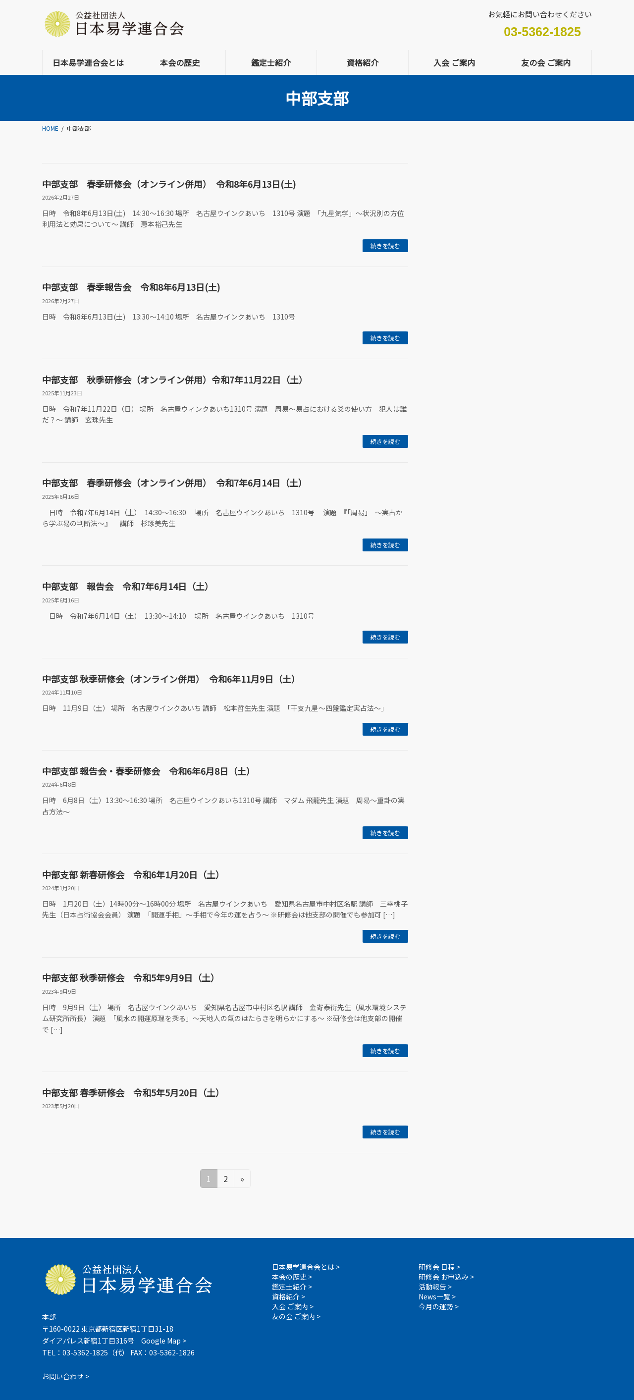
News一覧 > (437, 1296)
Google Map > (163, 1341)
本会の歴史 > (292, 1277)
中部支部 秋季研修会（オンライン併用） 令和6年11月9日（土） (171, 678)
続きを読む (385, 245)
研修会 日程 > (439, 1267)
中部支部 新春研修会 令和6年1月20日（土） (133, 874)
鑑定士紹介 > (292, 1287)
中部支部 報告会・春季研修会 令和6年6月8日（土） (148, 770)
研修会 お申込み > (446, 1277)
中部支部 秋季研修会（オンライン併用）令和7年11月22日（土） (175, 379)
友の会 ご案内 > (296, 1316)
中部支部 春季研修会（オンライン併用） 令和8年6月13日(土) (169, 183)
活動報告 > (435, 1287)
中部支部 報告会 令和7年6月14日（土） (127, 586)
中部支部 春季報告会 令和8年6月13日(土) (131, 286)
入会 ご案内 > (293, 1306)
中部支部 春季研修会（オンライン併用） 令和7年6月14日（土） (174, 482)
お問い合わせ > (65, 1376)
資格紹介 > (288, 1296)
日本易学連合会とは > (306, 1267)
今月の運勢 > (439, 1306)
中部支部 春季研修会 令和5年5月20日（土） (133, 1092)
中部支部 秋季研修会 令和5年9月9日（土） (130, 977)
